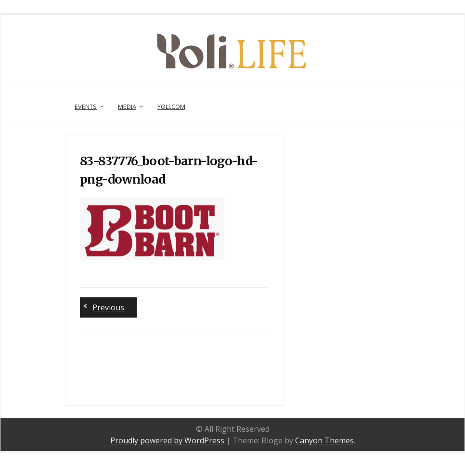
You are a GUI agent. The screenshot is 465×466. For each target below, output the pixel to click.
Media (127, 106)
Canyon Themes (324, 440)
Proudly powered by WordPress (167, 440)
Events (86, 106)
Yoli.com (171, 106)
